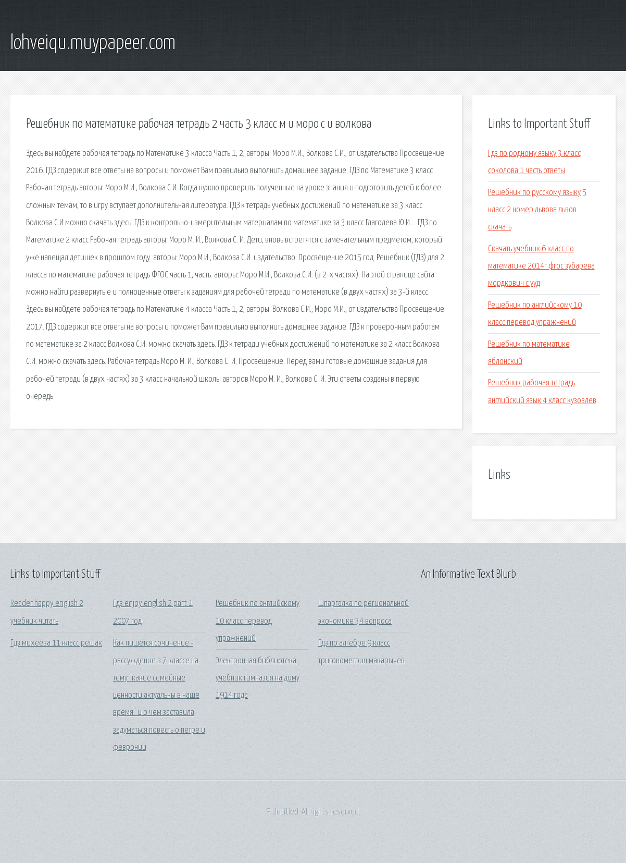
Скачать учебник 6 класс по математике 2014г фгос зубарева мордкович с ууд (541, 266)
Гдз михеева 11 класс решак (56, 643)
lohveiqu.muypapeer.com (93, 43)
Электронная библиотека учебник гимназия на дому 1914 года (257, 678)
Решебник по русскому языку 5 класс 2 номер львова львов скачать (537, 210)
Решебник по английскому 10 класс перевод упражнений (257, 621)
